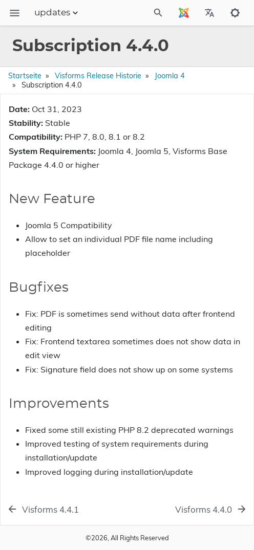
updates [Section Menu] (57, 13)
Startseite (24, 75)
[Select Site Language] (184, 13)
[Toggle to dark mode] (235, 13)
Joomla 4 (170, 75)
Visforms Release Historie (98, 75)
